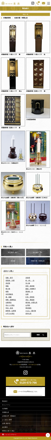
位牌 (27, 294)
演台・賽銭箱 (30, 300)
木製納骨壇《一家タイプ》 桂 (35, 54)
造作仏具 (28, 313)
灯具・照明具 (30, 297)
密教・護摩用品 (11, 300)
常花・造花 (9, 308)
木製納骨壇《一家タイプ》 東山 (11, 91)
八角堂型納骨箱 (31, 119)
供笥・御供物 (30, 286)
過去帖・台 (29, 291)
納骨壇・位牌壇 (11, 311)
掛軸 (7, 286)
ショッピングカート (10, 434)
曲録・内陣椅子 (31, 289)
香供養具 (28, 308)
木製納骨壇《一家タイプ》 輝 (10, 54)
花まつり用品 (10, 305)
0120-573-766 (16, 364)
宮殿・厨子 (9, 278)
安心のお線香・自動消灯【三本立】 (37, 197)
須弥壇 (28, 278)
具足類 (8, 283)
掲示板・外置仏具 (31, 302)
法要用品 (8, 302)
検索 (38, 335)
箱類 (7, 291)
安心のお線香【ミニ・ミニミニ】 (36, 225)
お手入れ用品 (10, 313)
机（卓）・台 (30, 280)
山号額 (28, 305)
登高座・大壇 (10, 280)
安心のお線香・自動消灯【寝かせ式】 (12, 197)
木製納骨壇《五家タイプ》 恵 (10, 127)
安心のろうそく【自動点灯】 (10, 163)
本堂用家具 (9, 294)
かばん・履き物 (31, 311)
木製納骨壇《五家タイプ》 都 (35, 91)
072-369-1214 (33, 364)
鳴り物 (8, 289)
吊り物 (28, 283)
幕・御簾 (8, 297)
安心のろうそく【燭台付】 (34, 169)
